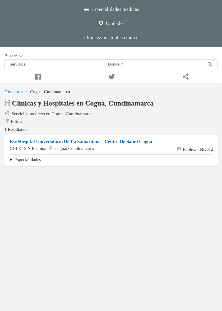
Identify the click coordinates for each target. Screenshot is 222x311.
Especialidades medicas (111, 8)
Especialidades (27, 159)
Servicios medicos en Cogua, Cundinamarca (48, 113)
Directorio (13, 91)
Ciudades (111, 22)
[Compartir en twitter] (111, 76)
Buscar (14, 56)
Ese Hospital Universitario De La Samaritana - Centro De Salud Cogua (81, 141)
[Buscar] (209, 64)
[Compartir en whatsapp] (185, 76)
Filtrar (13, 121)
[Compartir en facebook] (37, 76)
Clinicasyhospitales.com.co (111, 37)
